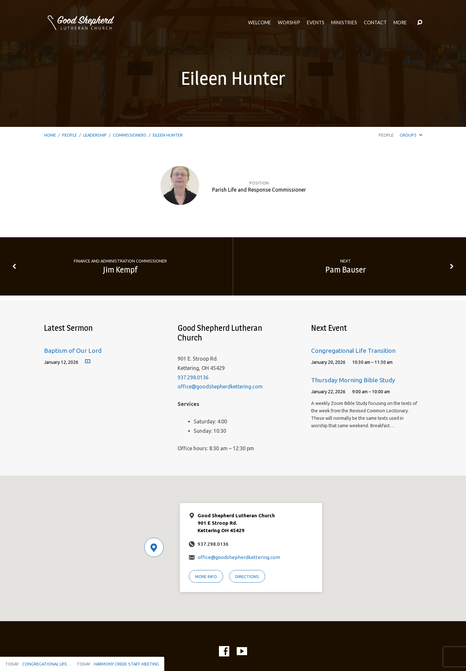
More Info (206, 576)
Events (315, 22)
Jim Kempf (120, 269)
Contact (375, 22)
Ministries (344, 22)
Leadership (95, 135)
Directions (247, 576)
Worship (289, 22)
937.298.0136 (193, 377)
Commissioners (129, 135)
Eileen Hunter (168, 135)
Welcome (259, 22)
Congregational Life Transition (353, 350)
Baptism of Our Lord (73, 350)
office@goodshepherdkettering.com (220, 386)
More (400, 22)
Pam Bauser (345, 269)
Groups (411, 135)
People (69, 135)
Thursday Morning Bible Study (353, 380)
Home (50, 135)
